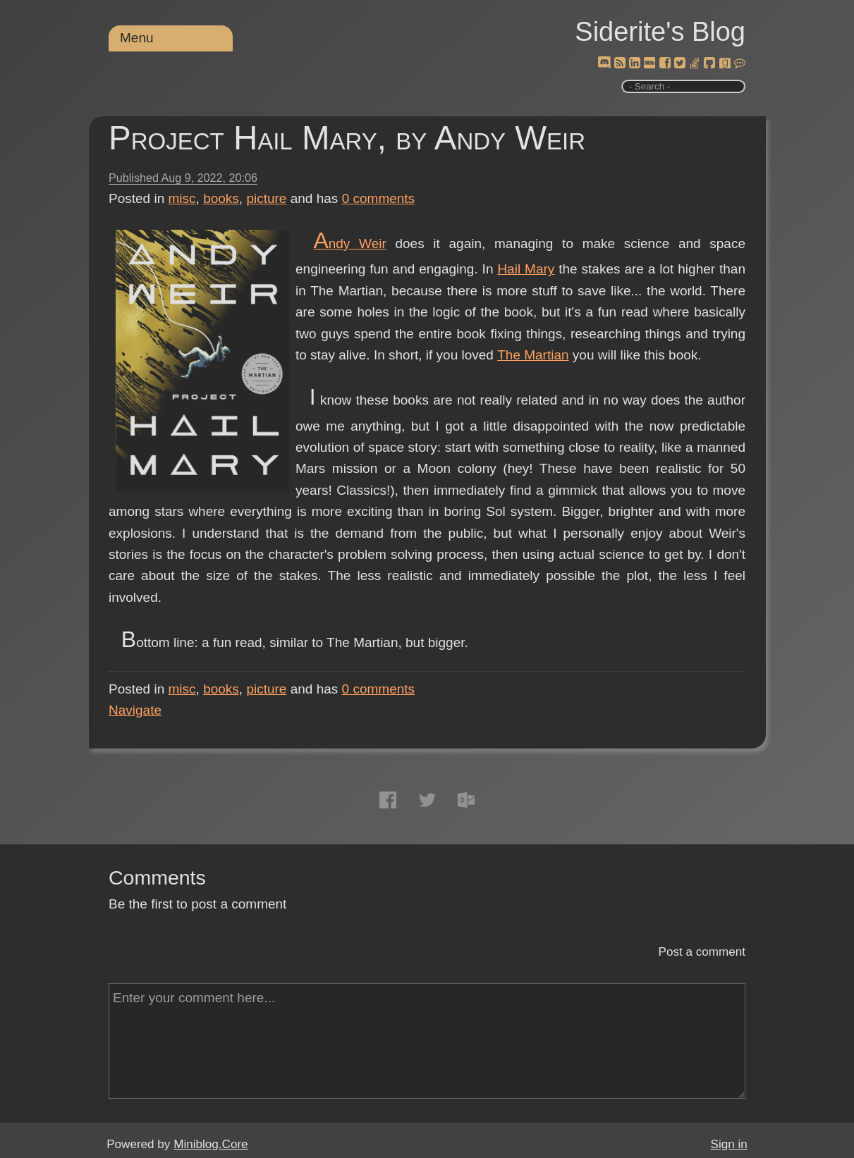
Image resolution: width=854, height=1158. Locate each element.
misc (182, 198)
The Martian (532, 354)
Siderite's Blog (660, 32)
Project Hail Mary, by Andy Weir (347, 137)
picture (266, 198)
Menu (137, 37)
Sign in (729, 1144)
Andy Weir (349, 243)
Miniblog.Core (210, 1144)
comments (378, 198)
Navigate (135, 710)
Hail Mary (525, 268)
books (221, 198)
